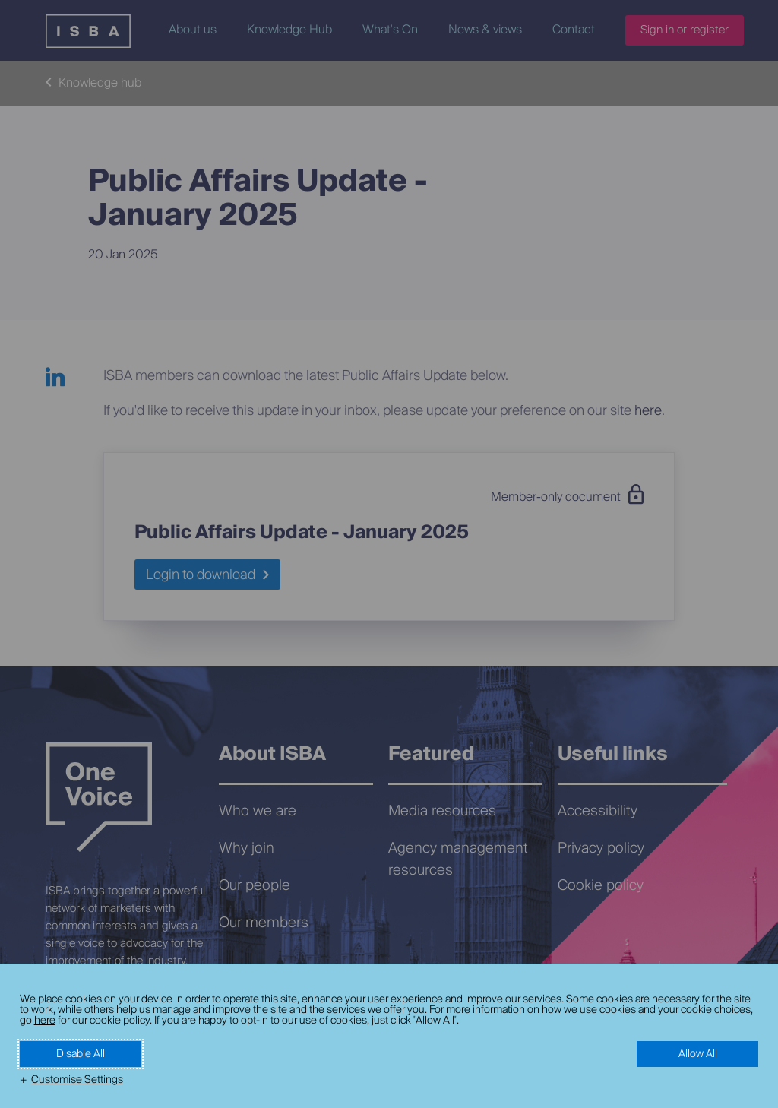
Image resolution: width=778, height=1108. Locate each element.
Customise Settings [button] (77, 1080)
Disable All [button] (80, 1054)
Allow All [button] (697, 1054)
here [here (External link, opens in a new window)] (44, 1020)
